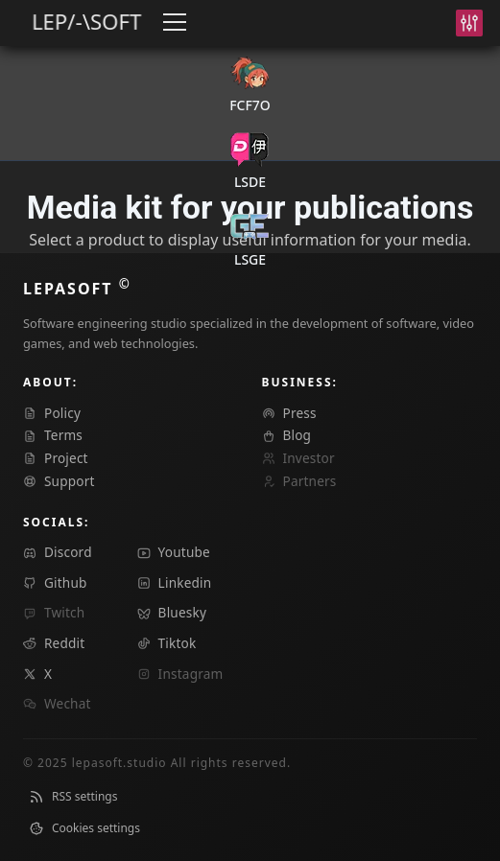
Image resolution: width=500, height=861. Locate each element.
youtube (173, 552)
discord (57, 552)
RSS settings (73, 796)
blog (287, 435)
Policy (52, 413)
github (55, 582)
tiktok (167, 643)
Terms (53, 435)
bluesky (172, 612)
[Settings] (469, 23)
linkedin (174, 582)
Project (55, 458)
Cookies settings (84, 828)
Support (59, 481)
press (289, 413)
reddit (53, 643)
